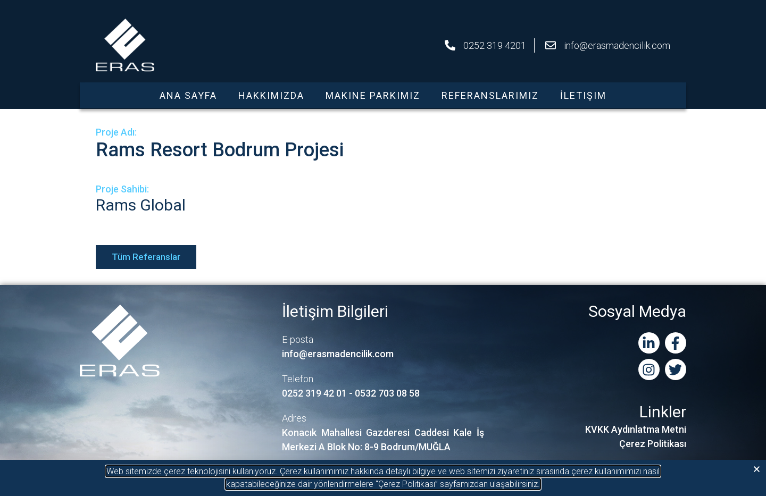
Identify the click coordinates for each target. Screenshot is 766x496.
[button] (757, 469)
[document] (383, 248)
